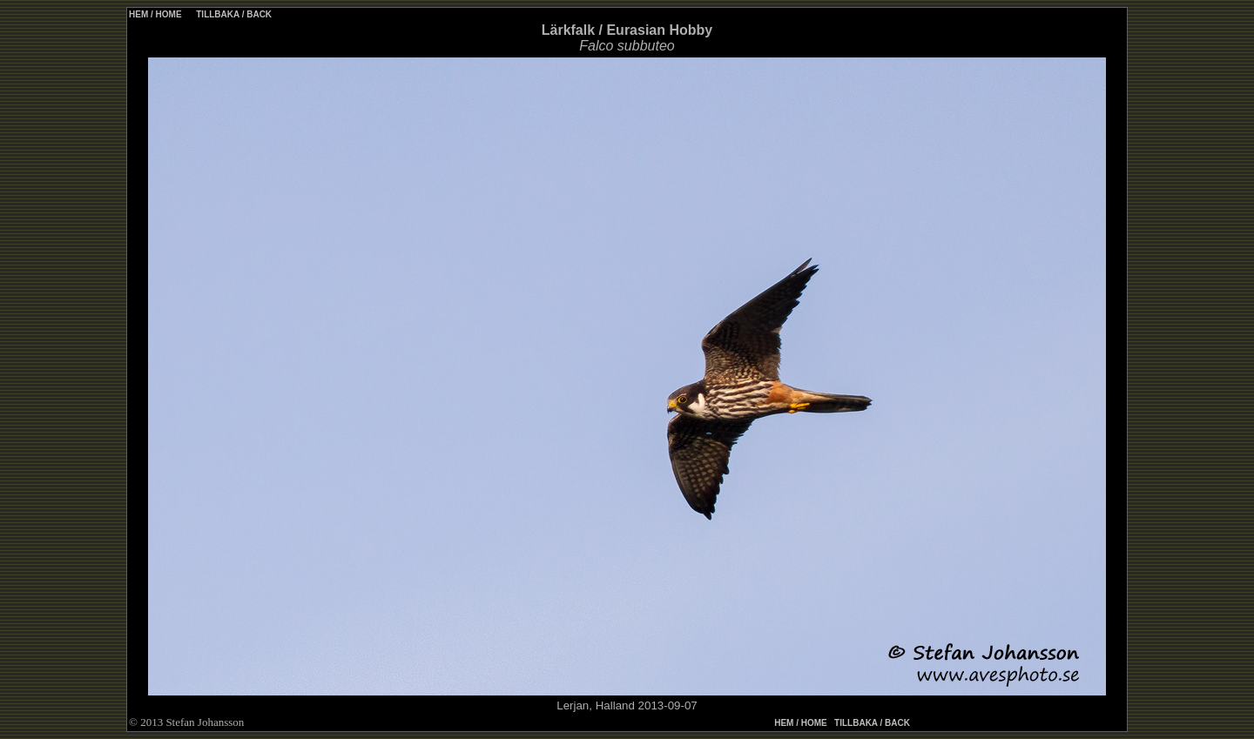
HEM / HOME (155, 14)
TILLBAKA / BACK (232, 14)
